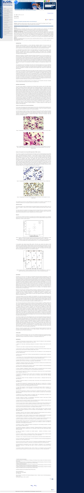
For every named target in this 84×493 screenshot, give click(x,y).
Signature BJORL (6, 32)
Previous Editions (6, 20)
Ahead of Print (6, 18)
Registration (51, 7)
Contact (5, 34)
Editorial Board (6, 15)
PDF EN (51, 19)
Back (32, 485)
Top (36, 485)
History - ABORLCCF (7, 11)
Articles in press (6, 29)
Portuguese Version (50, 13)
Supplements (6, 22)
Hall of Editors (6, 25)
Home (5, 8)
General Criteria (6, 13)
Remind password (47, 7)
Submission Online (7, 27)
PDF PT (47, 19)
